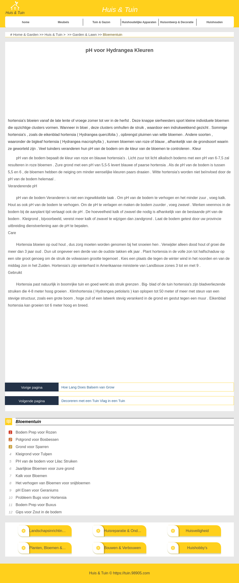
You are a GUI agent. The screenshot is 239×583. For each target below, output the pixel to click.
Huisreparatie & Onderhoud (126, 531)
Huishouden (215, 22)
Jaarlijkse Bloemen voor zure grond (45, 469)
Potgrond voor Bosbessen (37, 440)
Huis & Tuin (54, 34)
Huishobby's (197, 548)
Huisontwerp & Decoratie (176, 22)
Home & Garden (26, 34)
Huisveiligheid (197, 531)
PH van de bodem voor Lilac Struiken (46, 461)
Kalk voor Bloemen (31, 476)
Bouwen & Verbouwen (122, 548)
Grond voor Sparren (32, 447)
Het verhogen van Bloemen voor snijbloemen (53, 483)
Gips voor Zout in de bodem (39, 512)
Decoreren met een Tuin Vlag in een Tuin (93, 401)
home (25, 22)
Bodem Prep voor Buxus (36, 505)
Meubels (63, 22)
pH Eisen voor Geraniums (37, 490)
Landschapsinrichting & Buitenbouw (58, 531)
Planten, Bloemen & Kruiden (52, 548)
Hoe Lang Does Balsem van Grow (87, 387)
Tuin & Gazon (101, 22)
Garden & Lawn (84, 34)
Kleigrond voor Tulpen (34, 454)
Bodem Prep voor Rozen (36, 432)
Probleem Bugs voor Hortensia (41, 498)
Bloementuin (112, 34)
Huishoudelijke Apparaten (139, 22)
